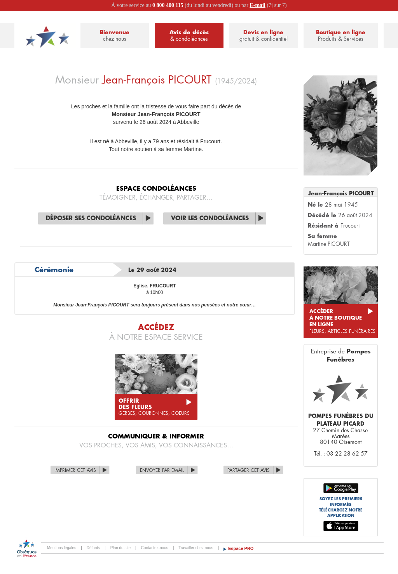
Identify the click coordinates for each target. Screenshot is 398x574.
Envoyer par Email (162, 470)
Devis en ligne (263, 36)
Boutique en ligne (341, 36)
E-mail (257, 5)
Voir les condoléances (210, 218)
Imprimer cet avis (75, 470)
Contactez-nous (154, 548)
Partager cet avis (248, 470)
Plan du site (120, 548)
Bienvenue (114, 36)
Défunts (93, 548)
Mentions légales (61, 548)
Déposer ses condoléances (91, 218)
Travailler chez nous (195, 548)
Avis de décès (189, 36)
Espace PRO (240, 548)
